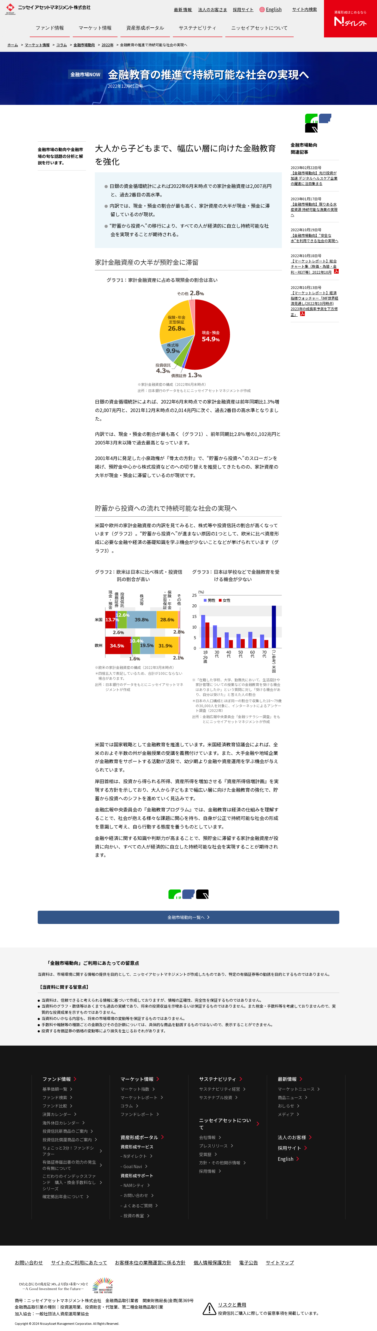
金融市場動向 (84, 44)
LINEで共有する (309, 118)
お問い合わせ (135, 1187)
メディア (286, 1106)
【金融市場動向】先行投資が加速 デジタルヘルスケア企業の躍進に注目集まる (314, 173)
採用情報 (207, 1162)
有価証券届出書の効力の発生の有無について (69, 1157)
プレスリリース (213, 1137)
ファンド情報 (56, 1070)
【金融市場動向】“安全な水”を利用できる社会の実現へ (314, 245)
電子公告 (248, 1253)
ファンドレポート (136, 1106)
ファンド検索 (54, 1089)
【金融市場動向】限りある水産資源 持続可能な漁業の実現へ (314, 210)
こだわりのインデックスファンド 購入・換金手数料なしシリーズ (69, 1174)
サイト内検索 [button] (304, 9)
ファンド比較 (54, 1097)
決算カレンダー (56, 1106)
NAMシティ (133, 1177)
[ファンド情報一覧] (72, 1070)
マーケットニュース (296, 1081)
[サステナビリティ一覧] (229, 1070)
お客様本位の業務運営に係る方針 (150, 1253)
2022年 (107, 44)
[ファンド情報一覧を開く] (50, 28)
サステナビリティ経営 (219, 1081)
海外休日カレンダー (61, 1114)
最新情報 (183, 9)
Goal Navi (132, 1158)
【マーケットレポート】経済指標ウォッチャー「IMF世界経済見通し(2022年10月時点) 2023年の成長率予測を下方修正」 (315, 328)
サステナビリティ (218, 1070)
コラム (61, 44)
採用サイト (243, 9)
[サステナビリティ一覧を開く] (197, 28)
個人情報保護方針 (212, 1253)
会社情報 (207, 1129)
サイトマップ (280, 1253)
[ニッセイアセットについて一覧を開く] (259, 28)
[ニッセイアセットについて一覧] (229, 1115)
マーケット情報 (37, 44)
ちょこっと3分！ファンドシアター (68, 1143)
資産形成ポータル (139, 1128)
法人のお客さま (212, 9)
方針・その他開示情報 (219, 1154)
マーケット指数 (134, 1081)
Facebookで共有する (319, 118)
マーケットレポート (139, 1089)
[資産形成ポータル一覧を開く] (145, 28)
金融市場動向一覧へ (186, 907)
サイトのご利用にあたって (79, 1253)
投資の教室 (133, 1207)
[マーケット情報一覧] (150, 1070)
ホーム (12, 44)
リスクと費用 (232, 1296)
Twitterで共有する (329, 118)
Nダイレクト (135, 1148)
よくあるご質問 (137, 1197)
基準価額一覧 (54, 1081)
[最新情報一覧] (308, 1070)
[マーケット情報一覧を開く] (95, 28)
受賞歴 (205, 1146)
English (274, 9)
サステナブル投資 (215, 1089)
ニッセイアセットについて (225, 1115)
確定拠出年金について (63, 1188)
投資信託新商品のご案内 (65, 1123)
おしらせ (286, 1097)
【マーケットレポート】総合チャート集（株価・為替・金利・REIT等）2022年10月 (313, 283)
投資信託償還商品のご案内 (67, 1131)
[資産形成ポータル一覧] (150, 1128)
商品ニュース (290, 1089)
